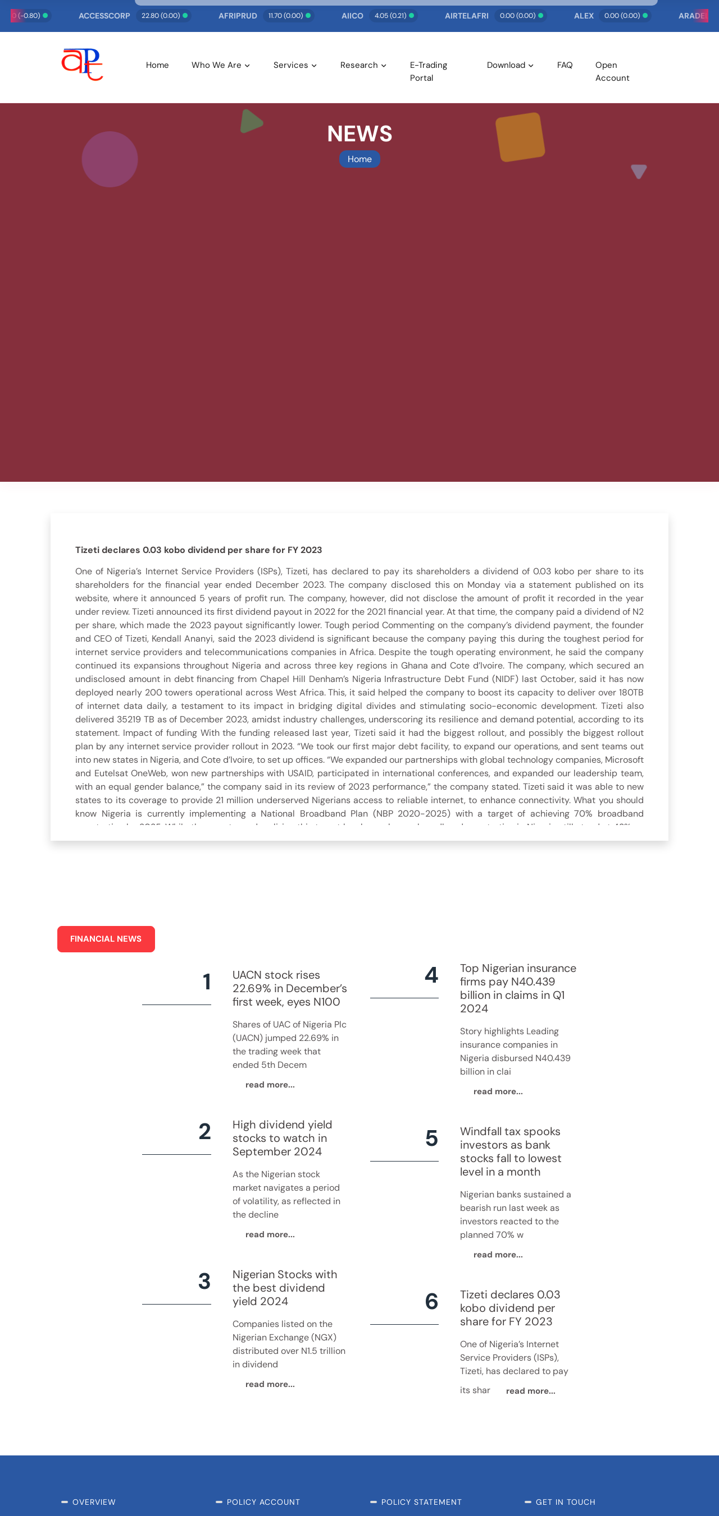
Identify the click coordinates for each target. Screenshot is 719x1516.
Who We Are (217, 65)
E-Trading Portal (428, 71)
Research (359, 65)
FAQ (565, 65)
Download (506, 65)
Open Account (612, 71)
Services (291, 65)
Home (157, 65)
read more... (270, 1084)
